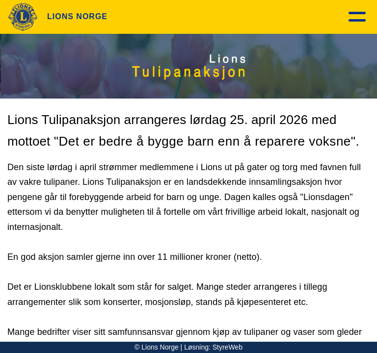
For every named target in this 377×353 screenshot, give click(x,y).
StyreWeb (227, 347)
